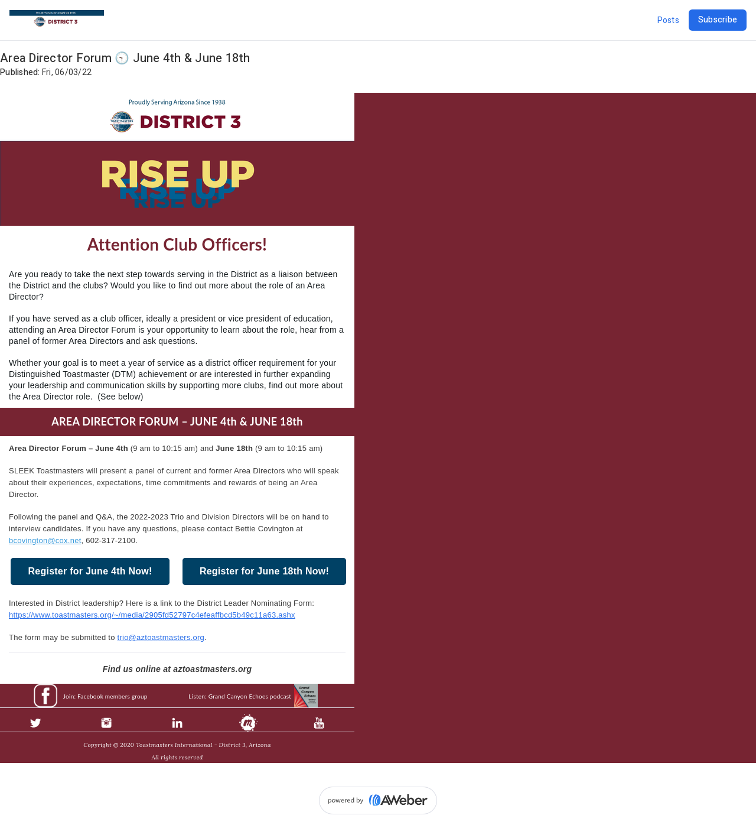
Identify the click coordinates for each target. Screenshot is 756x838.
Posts (668, 20)
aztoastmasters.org (212, 669)
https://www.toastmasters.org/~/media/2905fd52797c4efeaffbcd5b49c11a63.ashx (152, 614)
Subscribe (717, 20)
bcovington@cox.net (45, 540)
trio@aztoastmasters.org (161, 637)
